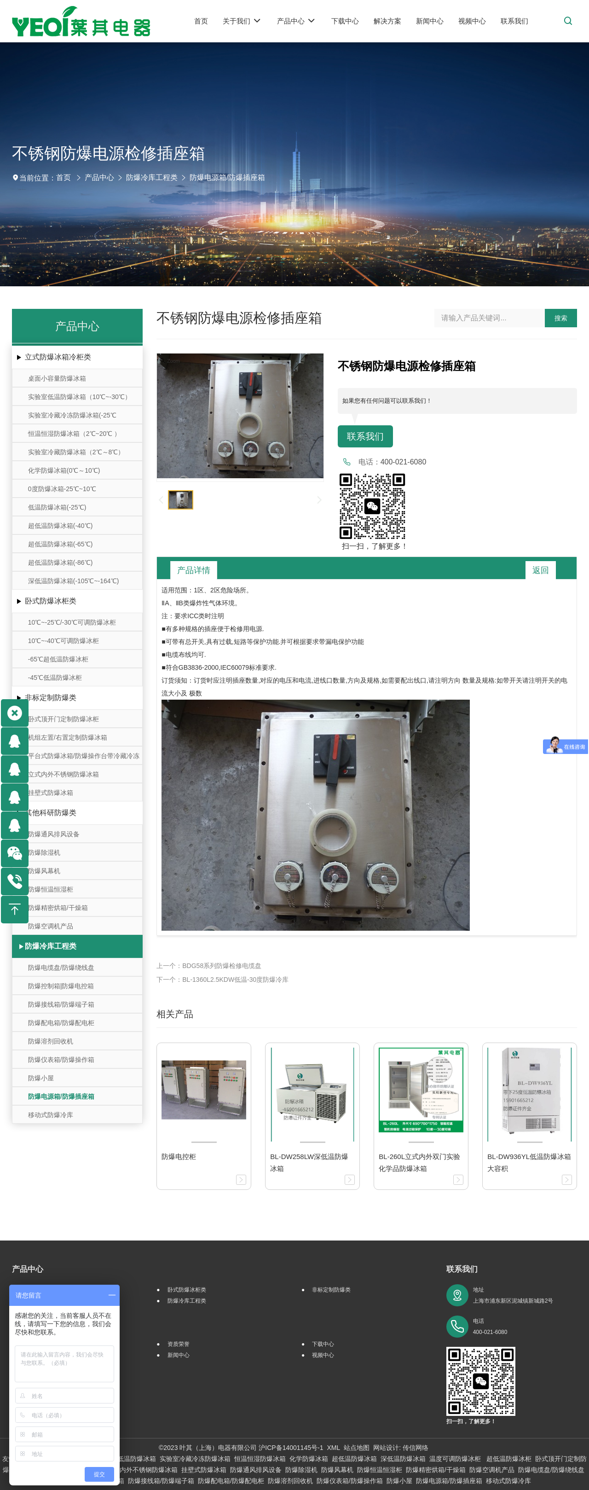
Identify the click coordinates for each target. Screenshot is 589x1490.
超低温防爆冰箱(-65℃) (60, 544)
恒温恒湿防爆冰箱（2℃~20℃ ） (74, 433)
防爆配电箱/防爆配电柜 (61, 1022)
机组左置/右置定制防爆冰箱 (67, 737)
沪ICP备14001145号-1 (291, 1447)
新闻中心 (178, 1355)
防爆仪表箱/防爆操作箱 (61, 1059)
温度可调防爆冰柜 (456, 1458)
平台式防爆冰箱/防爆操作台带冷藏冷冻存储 (83, 758)
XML (333, 1447)
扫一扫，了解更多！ (373, 546)
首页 (63, 177)
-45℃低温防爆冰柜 (55, 677)
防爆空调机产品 (50, 926)
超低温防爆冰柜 (508, 1458)
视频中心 (323, 1355)
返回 (540, 570)
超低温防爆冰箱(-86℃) (60, 562)
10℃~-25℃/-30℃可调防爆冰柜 (72, 622)
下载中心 (323, 1344)
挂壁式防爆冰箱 (50, 792)
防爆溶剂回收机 (50, 1041)
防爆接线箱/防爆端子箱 (61, 1004)
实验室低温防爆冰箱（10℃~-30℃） (79, 396)
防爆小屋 (41, 1078)
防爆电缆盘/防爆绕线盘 (61, 967)
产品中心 (99, 177)
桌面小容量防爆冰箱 (57, 378)
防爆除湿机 (44, 852)
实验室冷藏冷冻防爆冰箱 (195, 1458)
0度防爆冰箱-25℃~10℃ (62, 489)
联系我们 (365, 436)
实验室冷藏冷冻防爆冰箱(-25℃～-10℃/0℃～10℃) (72, 418)
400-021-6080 (404, 462)
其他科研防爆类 (50, 813)
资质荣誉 (178, 1344)
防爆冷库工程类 (152, 177)
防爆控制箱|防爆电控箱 (61, 986)
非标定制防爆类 (50, 698)
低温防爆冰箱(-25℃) (57, 507)
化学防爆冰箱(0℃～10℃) (64, 470)
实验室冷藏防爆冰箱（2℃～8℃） (76, 452)
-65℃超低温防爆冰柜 (58, 659)
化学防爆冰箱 (308, 1458)
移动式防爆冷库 (50, 1115)
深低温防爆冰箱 (403, 1458)
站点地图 (357, 1447)
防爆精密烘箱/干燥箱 (58, 907)
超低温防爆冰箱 (354, 1458)
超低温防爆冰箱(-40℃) (60, 525)
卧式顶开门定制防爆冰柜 (63, 719)
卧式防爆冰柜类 (50, 601)
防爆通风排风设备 (54, 834)
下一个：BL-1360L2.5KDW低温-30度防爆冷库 (222, 979)
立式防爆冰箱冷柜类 (58, 357)
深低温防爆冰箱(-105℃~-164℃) (73, 581)
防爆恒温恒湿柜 (50, 889)
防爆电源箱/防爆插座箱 (227, 177)
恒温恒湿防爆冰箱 (260, 1458)
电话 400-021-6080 (490, 1326)
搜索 (560, 318)
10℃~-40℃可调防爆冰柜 (63, 640)
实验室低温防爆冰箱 (127, 1458)
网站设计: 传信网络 (400, 1447)
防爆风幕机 (44, 871)
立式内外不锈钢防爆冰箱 (63, 774)
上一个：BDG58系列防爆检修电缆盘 (208, 965)
